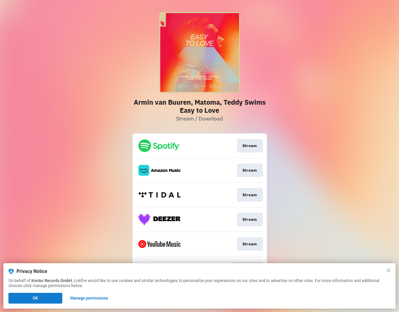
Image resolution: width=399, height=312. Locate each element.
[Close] (388, 270)
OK (35, 298)
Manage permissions (89, 298)
